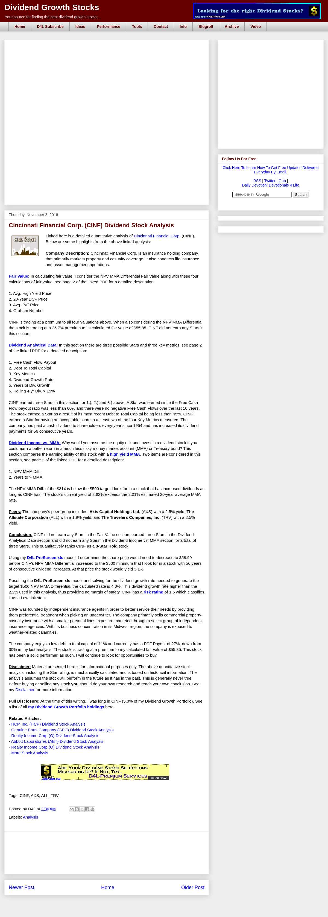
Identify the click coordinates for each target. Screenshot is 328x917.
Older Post (192, 887)
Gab (282, 181)
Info (183, 26)
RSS (257, 181)
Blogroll (205, 26)
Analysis (30, 817)
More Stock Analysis (29, 752)
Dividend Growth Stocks (51, 7)
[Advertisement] (106, 173)
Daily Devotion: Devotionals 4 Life (270, 185)
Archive (232, 26)
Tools (137, 26)
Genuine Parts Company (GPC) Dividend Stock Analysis (62, 729)
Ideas (80, 26)
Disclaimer (24, 689)
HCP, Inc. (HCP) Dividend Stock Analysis (48, 724)
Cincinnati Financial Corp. (157, 236)
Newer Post (21, 887)
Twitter (270, 181)
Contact (161, 26)
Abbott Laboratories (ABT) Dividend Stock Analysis (57, 741)
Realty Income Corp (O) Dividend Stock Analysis (55, 735)
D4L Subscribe (50, 26)
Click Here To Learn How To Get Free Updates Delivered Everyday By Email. (270, 169)
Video (255, 26)
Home (19, 26)
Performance (109, 26)
